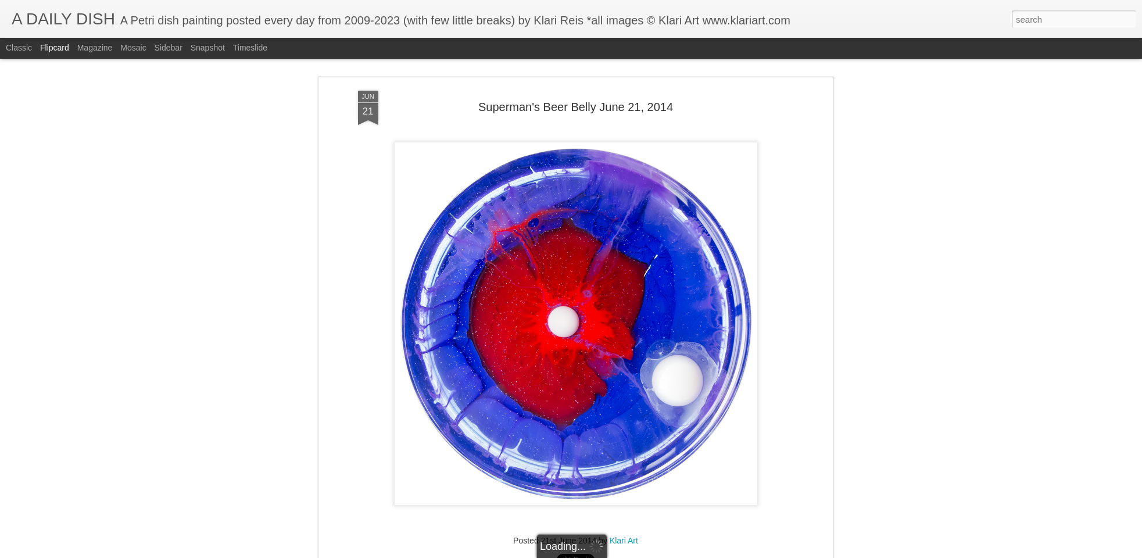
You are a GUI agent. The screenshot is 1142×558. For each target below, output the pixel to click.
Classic (19, 47)
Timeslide (250, 47)
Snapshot (208, 47)
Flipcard (54, 47)
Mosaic (133, 47)
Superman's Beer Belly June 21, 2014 (575, 107)
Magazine (95, 47)
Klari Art (624, 540)
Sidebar (168, 47)
